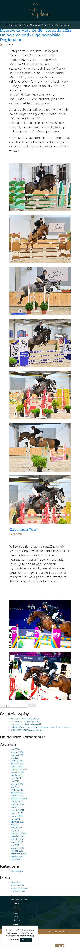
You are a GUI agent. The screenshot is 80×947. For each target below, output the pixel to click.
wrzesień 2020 (17, 836)
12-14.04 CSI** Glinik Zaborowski (26, 724)
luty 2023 (15, 787)
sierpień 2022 (17, 801)
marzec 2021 (16, 828)
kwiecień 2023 (17, 784)
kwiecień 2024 (17, 752)
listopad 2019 (17, 851)
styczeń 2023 (17, 790)
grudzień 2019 (17, 848)
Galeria (59, 25)
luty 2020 (15, 845)
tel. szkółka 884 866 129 (20, 895)
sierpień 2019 (17, 857)
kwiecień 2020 (17, 839)
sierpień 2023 (17, 775)
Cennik (51, 25)
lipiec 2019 (15, 859)
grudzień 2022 (17, 793)
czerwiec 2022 (17, 804)
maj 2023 (15, 781)
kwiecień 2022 (17, 810)
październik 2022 (19, 798)
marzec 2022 (17, 813)
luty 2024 (15, 758)
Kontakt (67, 25)
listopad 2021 (17, 816)
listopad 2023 (17, 766)
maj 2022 (15, 807)
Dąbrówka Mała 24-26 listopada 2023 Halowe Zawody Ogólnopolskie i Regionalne (36, 35)
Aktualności (35, 25)
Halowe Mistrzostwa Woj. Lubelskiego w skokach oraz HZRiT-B (40, 727)
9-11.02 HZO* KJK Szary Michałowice (28, 730)
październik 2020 (19, 833)
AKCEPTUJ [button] (26, 940)
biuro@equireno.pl (19, 900)
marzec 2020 (17, 842)
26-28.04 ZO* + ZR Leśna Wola (25, 721)
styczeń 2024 (17, 761)
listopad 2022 (17, 796)
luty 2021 (15, 830)
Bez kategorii (17, 871)
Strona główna (16, 25)
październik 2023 (19, 769)
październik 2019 (19, 854)
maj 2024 (15, 749)
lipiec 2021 (15, 819)
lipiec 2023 (16, 778)
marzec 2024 (17, 755)
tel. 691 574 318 (17, 891)
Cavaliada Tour (23, 529)
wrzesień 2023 (17, 772)
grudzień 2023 (17, 764)
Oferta (45, 25)
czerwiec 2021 (17, 822)
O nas (26, 25)
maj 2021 (15, 825)
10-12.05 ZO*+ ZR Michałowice (25, 718)
